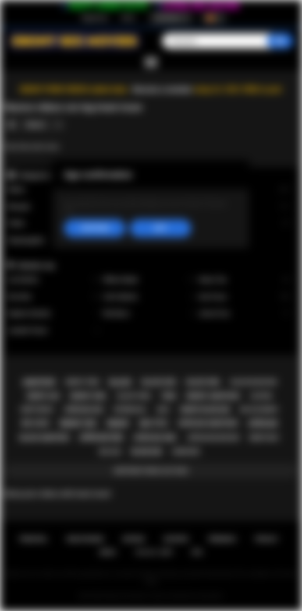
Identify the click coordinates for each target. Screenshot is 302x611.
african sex (101, 437)
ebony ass (43, 396)
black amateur (44, 437)
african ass (83, 409)
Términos (222, 539)
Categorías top (39, 175)
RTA (197, 552)
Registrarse (95, 18)
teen (168, 396)
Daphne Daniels (53, 313)
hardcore (185, 452)
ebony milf (264, 438)
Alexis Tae (244, 280)
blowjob (146, 452)
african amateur (208, 423)
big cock (35, 423)
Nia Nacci (148, 313)
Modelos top (36, 266)
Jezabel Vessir (53, 330)
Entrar (128, 18)
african (262, 423)
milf (163, 409)
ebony (118, 423)
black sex (159, 382)
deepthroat (37, 410)
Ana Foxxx (244, 297)
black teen (134, 396)
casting (261, 396)
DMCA (107, 552)
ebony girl (88, 396)
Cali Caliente (148, 297)
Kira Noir (53, 297)
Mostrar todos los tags (151, 470)
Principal (33, 539)
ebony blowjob (205, 409)
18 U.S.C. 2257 (154, 552)
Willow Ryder (148, 280)
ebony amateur (213, 396)
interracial (130, 410)
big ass (110, 451)
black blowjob (254, 382)
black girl (203, 382)
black (120, 382)
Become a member (162, 89)
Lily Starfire (53, 280)
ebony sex (78, 423)
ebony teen (82, 382)
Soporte (175, 539)
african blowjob (212, 437)
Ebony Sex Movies (126, 596)
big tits (153, 423)
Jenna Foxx (244, 313)
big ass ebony (259, 410)
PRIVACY (266, 539)
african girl (155, 438)
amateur (38, 382)
